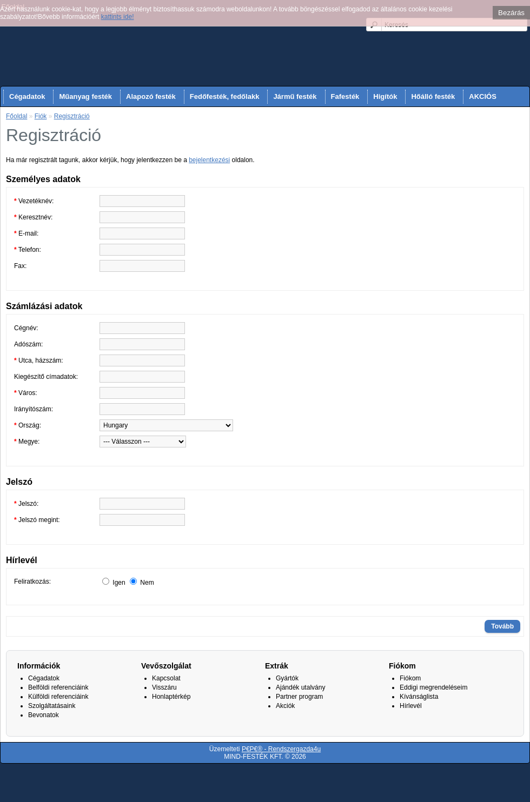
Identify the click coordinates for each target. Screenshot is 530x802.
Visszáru (164, 687)
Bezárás (511, 13)
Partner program (299, 696)
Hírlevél (411, 706)
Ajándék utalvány (300, 687)
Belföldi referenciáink (58, 687)
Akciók (285, 706)
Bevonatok (43, 715)
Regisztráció (72, 116)
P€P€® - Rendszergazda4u (281, 749)
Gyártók (287, 678)
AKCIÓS (482, 96)
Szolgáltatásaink (51, 706)
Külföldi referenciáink (58, 696)
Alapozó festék (151, 96)
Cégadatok (27, 96)
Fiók (41, 116)
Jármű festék (294, 96)
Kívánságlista (419, 696)
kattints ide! (117, 17)
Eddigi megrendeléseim (433, 687)
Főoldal (16, 116)
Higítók (385, 96)
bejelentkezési (209, 160)
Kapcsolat (166, 678)
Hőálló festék (433, 96)
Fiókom (410, 678)
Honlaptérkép (171, 696)
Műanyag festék (85, 96)
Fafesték (345, 96)
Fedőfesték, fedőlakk (225, 96)
